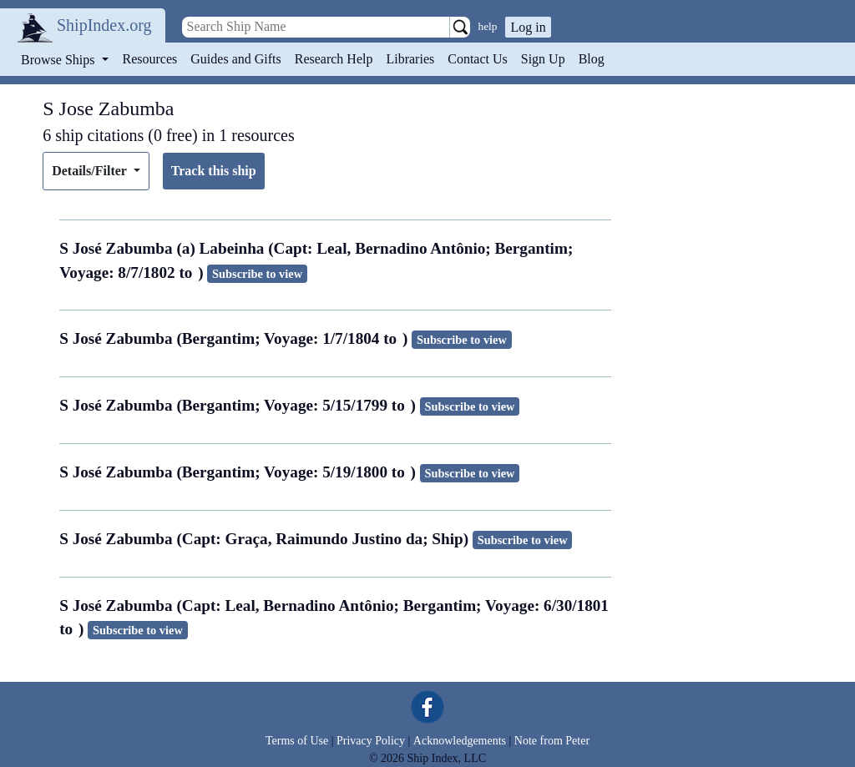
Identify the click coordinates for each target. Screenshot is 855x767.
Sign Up (543, 59)
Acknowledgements (459, 740)
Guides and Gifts (235, 59)
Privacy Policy (370, 740)
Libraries (410, 59)
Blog (592, 59)
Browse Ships (59, 60)
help (488, 26)
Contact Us (478, 59)
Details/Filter (90, 171)
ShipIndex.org (104, 25)
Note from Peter (551, 740)
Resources (150, 59)
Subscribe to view (257, 273)
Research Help (334, 59)
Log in (527, 27)
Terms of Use (297, 740)
